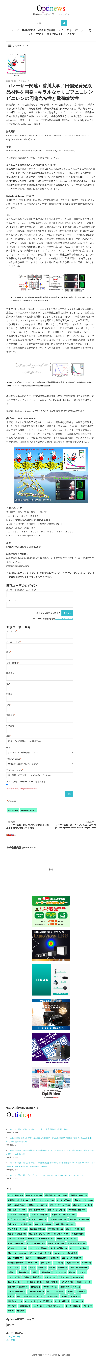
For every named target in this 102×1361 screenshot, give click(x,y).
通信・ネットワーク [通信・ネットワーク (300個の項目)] (84, 1200)
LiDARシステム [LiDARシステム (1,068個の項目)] (34, 1195)
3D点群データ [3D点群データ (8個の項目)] (72, 1262)
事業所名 (10, 673)
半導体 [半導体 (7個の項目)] (42, 1267)
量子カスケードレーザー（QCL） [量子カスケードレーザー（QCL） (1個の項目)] (30, 1296)
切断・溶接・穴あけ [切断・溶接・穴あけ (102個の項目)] (65, 1224)
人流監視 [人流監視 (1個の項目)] (75, 1296)
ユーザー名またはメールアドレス (21, 590)
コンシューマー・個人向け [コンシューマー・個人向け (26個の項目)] (65, 1253)
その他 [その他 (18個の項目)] (55, 1258)
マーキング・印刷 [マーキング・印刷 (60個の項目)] (16, 1238)
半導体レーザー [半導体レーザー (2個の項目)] (50, 1287)
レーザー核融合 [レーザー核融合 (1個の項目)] (62, 1301)
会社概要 (10, 1340)
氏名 (8, 652)
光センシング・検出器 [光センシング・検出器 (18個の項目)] (71, 1258)
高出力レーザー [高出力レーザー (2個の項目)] (83, 1282)
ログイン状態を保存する (49, 613)
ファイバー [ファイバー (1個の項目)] (77, 1301)
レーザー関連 (13, 810)
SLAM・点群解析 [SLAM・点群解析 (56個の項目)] (15, 1243)
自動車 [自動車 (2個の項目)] (11, 1287)
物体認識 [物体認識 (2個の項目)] (35, 1287)
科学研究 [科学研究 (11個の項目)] (32, 1262)
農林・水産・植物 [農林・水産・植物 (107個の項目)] (43, 1224)
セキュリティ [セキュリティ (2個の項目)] (67, 1282)
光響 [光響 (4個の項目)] (35, 1272)
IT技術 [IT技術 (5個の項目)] (11, 1272)
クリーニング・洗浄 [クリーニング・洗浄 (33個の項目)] (38, 1248)
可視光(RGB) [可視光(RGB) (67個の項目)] (78, 1234)
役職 (8, 705)
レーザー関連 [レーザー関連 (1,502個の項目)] (15, 1195)
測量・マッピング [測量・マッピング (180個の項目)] (56, 1210)
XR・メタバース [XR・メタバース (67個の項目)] (61, 1234)
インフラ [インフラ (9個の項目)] (58, 1262)
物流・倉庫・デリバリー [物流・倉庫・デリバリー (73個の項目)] (39, 1234)
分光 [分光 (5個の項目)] (52, 1267)
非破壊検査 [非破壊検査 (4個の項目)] (24, 1272)
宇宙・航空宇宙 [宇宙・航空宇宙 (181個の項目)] (36, 1210)
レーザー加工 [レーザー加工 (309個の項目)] (64, 1200)
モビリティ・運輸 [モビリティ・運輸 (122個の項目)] (37, 1219)
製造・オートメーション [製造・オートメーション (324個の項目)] (43, 1200)
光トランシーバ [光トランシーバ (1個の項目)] (15, 1301)
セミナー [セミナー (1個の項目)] (37, 1306)
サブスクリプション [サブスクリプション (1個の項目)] (54, 1306)
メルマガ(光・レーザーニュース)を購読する (26, 782)
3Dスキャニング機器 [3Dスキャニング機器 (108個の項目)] (79, 1219)
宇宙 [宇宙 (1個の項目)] (11, 1310)
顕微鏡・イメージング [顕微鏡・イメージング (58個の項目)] (66, 1238)
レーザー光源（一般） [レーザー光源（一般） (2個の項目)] (33, 1282)
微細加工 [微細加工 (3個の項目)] (37, 1277)
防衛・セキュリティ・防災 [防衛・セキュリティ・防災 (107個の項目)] (19, 1224)
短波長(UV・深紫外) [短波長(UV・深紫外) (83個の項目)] (17, 1234)
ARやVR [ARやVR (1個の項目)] (12, 1306)
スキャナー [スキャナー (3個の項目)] (50, 1277)
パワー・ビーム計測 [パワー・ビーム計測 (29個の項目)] (79, 1248)
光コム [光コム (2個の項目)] (76, 1287)
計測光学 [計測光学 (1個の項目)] (81, 1291)
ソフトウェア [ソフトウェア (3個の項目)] (14, 1277)
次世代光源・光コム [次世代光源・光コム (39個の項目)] (76, 1243)
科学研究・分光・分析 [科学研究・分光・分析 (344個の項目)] (18, 1200)
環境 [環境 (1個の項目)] (64, 1296)
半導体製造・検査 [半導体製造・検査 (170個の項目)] (76, 1210)
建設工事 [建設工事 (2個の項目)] (65, 1287)
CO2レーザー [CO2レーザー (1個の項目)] (52, 1296)
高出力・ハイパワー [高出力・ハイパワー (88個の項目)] (75, 1229)
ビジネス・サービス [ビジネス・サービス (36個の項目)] (17, 1248)
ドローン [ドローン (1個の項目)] (87, 1306)
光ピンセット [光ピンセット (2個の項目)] (14, 1282)
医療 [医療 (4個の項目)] (72, 1272)
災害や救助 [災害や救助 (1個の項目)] (25, 1306)
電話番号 (10, 715)
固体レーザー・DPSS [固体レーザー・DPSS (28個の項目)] (17, 1253)
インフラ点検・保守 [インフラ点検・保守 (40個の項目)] (36, 1243)
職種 (8, 747)
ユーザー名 (11, 631)
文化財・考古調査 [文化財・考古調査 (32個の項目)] (59, 1248)
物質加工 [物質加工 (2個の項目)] (23, 1287)
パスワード (11, 600)
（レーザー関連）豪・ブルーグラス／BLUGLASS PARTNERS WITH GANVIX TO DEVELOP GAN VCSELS (47, 1175)
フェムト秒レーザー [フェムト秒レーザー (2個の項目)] (16, 1291)
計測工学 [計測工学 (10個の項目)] (46, 1262)
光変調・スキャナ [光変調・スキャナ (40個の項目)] (56, 1243)
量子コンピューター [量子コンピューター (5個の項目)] (78, 1267)
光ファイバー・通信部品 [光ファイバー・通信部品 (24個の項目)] (36, 1258)
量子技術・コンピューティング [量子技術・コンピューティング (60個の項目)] (40, 1238)
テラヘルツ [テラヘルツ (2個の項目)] (64, 1277)
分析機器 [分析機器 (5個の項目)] (62, 1267)
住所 (8, 684)
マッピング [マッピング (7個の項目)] (13, 1267)
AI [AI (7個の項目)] (24, 1267)
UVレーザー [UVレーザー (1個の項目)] (30, 1301)
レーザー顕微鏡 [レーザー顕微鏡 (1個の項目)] (73, 1306)
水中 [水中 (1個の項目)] (11, 1296)
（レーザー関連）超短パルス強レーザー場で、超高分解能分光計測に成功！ (39, 1129)
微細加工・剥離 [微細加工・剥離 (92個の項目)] (37, 1229)
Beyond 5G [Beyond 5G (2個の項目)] (78, 1277)
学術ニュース (24, 81)
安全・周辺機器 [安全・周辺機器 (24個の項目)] (15, 1258)
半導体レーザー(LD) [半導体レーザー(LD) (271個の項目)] (38, 1205)
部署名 (9, 694)
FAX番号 (10, 726)
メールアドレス (13, 642)
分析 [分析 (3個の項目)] (26, 1277)
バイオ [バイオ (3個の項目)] (81, 1272)
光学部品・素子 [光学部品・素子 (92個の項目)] (55, 1229)
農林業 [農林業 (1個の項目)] (20, 1310)
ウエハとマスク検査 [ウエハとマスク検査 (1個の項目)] (55, 1291)
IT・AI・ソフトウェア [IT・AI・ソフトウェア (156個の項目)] (18, 1214)
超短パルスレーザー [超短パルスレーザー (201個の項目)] (82, 1205)
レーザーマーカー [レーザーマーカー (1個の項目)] (36, 1291)
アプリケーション (14, 770)
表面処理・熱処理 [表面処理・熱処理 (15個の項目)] (16, 1262)
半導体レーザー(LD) (28, 810)
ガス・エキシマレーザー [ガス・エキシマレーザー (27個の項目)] (40, 1253)
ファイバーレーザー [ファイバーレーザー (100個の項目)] (17, 1229)
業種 (8, 736)
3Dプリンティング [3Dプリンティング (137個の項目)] (16, 1219)
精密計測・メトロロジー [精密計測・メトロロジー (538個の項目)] (56, 1195)
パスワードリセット (64, 619)
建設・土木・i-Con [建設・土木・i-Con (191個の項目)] (16, 1210)
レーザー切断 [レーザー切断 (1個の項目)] (46, 1301)
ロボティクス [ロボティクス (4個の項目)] (60, 1272)
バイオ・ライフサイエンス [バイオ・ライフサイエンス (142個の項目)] (63, 1214)
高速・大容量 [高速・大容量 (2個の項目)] (52, 1282)
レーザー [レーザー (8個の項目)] (86, 1262)
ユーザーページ (13, 1336)
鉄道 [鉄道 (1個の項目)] (70, 1291)
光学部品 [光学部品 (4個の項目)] (46, 1272)
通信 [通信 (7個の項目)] (32, 1267)
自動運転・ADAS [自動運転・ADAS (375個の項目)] (79, 1195)
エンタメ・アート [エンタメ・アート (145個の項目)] (39, 1214)
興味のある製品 (13, 759)
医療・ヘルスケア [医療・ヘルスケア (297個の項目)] (16, 1205)
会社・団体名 (12, 663)
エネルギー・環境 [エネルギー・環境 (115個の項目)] (57, 1219)
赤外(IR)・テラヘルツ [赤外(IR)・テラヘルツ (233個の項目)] (60, 1205)
